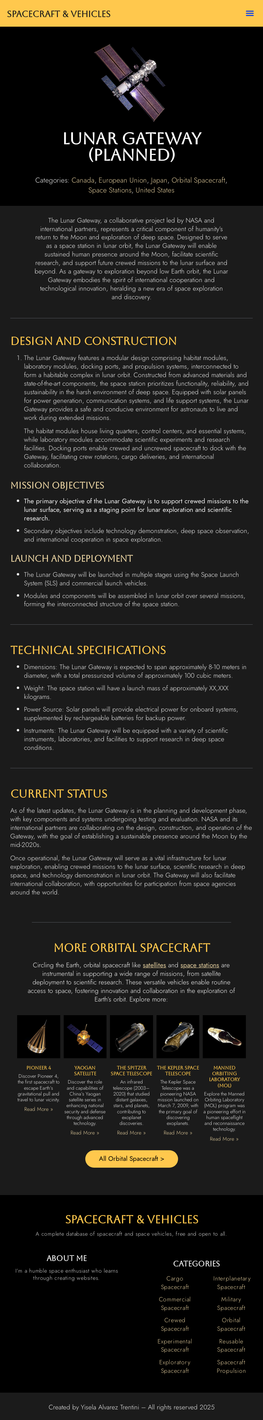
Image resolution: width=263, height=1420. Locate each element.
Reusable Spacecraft (231, 1345)
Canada (83, 180)
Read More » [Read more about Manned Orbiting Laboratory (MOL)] (224, 1139)
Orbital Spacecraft (198, 180)
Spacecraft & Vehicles (59, 14)
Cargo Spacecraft (175, 1282)
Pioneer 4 (38, 1068)
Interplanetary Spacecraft (232, 1282)
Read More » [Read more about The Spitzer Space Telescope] (131, 1133)
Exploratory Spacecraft (174, 1366)
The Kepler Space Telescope (178, 1070)
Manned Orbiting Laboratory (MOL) (224, 1076)
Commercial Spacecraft (175, 1304)
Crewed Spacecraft (175, 1324)
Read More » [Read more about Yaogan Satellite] (85, 1133)
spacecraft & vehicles (131, 1219)
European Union (123, 180)
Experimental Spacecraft (175, 1345)
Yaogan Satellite (85, 1070)
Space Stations (110, 190)
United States (155, 190)
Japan (159, 180)
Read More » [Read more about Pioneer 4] (38, 1109)
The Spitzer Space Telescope (131, 1070)
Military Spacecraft (231, 1304)
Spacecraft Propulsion (231, 1366)
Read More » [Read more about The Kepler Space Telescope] (178, 1133)
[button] (249, 13)
